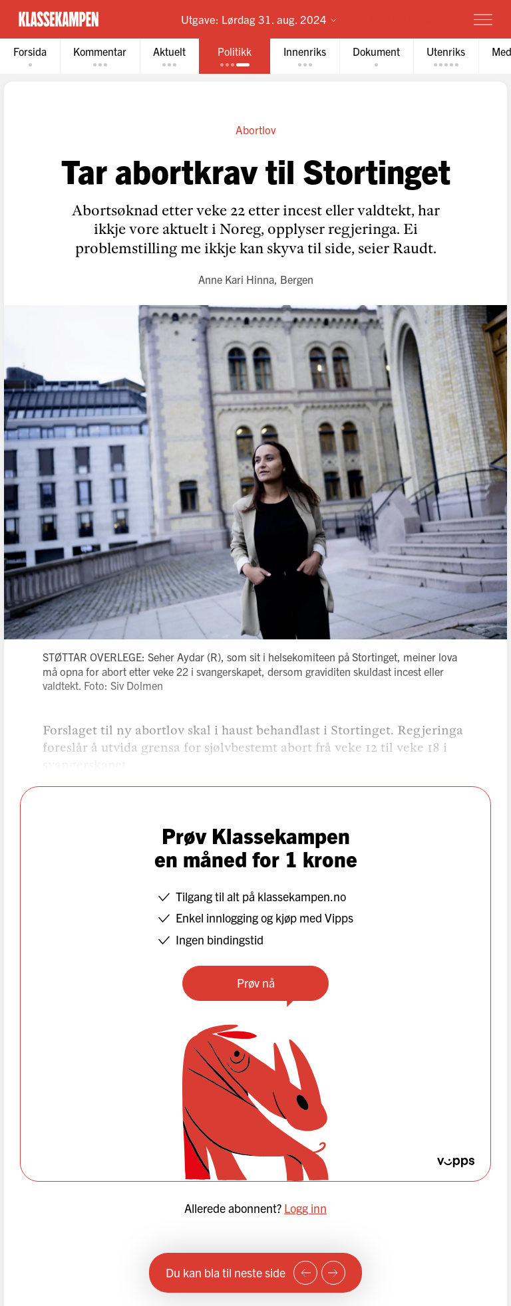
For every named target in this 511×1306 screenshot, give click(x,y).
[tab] (30, 56)
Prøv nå (256, 982)
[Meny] (483, 19)
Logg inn (305, 1208)
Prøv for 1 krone (405, 19)
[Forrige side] (305, 1273)
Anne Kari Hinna (236, 279)
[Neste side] (333, 1273)
